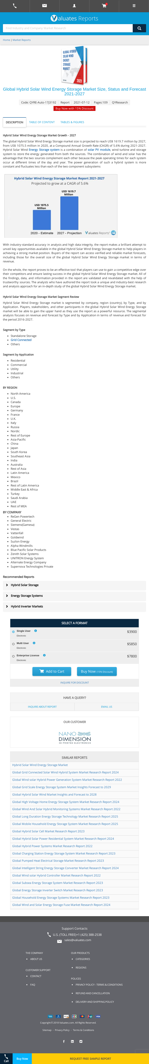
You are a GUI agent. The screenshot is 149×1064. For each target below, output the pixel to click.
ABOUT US (36, 959)
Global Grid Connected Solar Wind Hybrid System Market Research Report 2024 (65, 772)
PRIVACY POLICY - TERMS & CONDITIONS (99, 984)
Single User (24, 630)
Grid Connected (21, 340)
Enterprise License (28, 655)
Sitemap (46, 1030)
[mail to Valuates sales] (44, 6)
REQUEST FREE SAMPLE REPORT (90, 1058)
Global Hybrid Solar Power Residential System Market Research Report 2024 (63, 839)
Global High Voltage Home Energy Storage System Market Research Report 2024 (65, 802)
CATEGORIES (83, 959)
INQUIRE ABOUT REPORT (42, 706)
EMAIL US (106, 706)
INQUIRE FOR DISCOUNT (74, 682)
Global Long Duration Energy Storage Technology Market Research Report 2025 (65, 816)
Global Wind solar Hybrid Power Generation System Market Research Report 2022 (67, 780)
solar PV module (99, 150)
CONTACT (35, 976)
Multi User (23, 643)
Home (6, 40)
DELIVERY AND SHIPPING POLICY (95, 1002)
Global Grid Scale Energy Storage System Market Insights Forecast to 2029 (61, 787)
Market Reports (22, 40)
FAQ (32, 984)
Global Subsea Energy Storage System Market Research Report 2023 (57, 883)
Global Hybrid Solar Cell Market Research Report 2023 (48, 831)
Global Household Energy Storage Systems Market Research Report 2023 (60, 897)
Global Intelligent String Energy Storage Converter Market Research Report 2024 (65, 868)
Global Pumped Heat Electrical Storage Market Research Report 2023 (58, 860)
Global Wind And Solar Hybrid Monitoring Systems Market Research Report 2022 (66, 809)
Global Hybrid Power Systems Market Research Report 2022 (52, 846)
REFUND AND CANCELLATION (93, 993)
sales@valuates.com (77, 940)
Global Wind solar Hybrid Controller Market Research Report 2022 (56, 875)
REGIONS (81, 967)
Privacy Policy (62, 1030)
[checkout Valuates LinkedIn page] (74, 1043)
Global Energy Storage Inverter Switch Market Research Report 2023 (57, 890)
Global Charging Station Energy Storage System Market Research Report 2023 (63, 853)
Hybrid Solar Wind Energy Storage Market (40, 765)
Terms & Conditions (83, 1030)
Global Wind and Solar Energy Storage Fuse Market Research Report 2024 (61, 905)
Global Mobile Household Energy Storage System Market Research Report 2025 (65, 824)
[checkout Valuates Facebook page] (66, 1043)
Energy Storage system (44, 150)
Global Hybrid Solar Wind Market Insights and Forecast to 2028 (54, 794)
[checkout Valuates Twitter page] (83, 1043)
